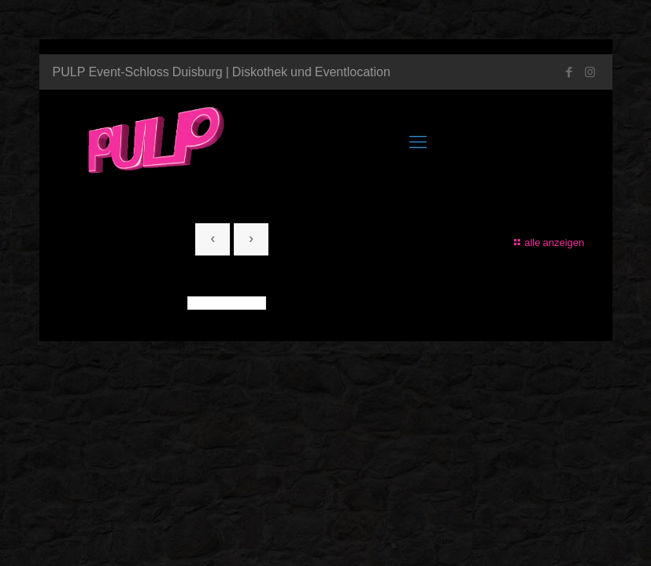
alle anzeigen (547, 242)
